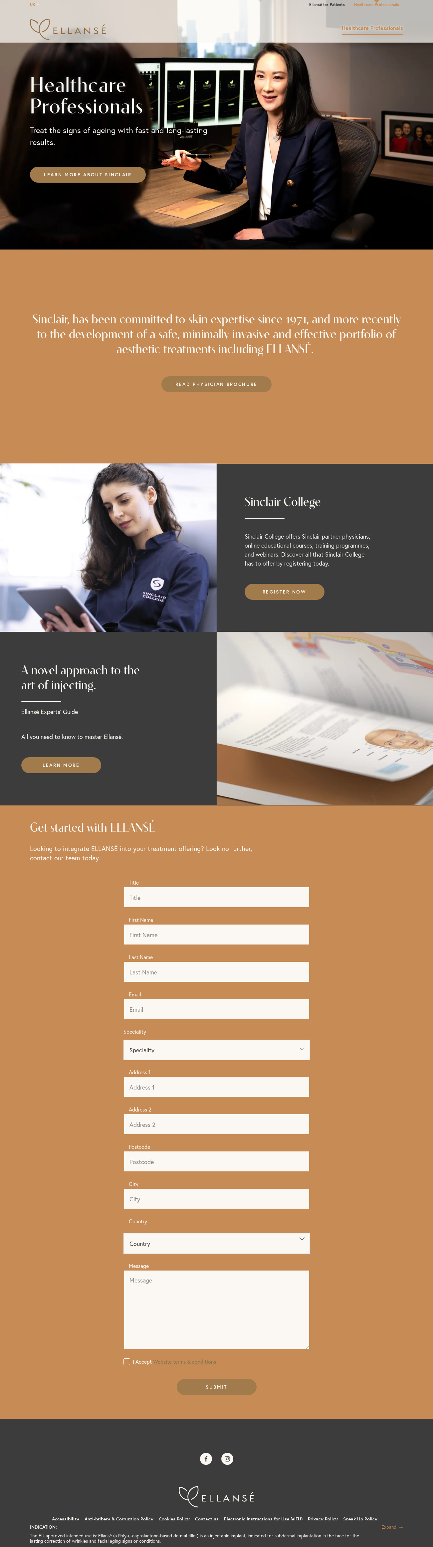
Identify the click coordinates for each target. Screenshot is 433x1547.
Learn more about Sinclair (88, 175)
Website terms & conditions (184, 1361)
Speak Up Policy (360, 1519)
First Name (141, 919)
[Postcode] (216, 1161)
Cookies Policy (174, 1519)
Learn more (61, 765)
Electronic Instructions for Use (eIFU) (263, 1519)
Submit (216, 1387)
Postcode (139, 1146)
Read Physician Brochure (216, 384)
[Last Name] (216, 971)
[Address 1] (216, 1087)
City (133, 1183)
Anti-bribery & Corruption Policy (119, 1519)
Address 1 (139, 1072)
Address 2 (140, 1109)
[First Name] (216, 934)
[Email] (216, 1009)
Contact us (207, 1519)
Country (138, 1221)
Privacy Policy (323, 1519)
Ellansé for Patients (327, 4)
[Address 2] (216, 1124)
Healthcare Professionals (376, 4)
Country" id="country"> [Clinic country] (216, 1243)
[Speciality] (216, 1050)
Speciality (134, 1031)
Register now (285, 592)
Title (134, 882)
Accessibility (65, 1519)
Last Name (141, 956)
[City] (216, 1198)
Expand (392, 1527)
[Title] (216, 897)
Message (139, 1265)
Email (135, 994)
